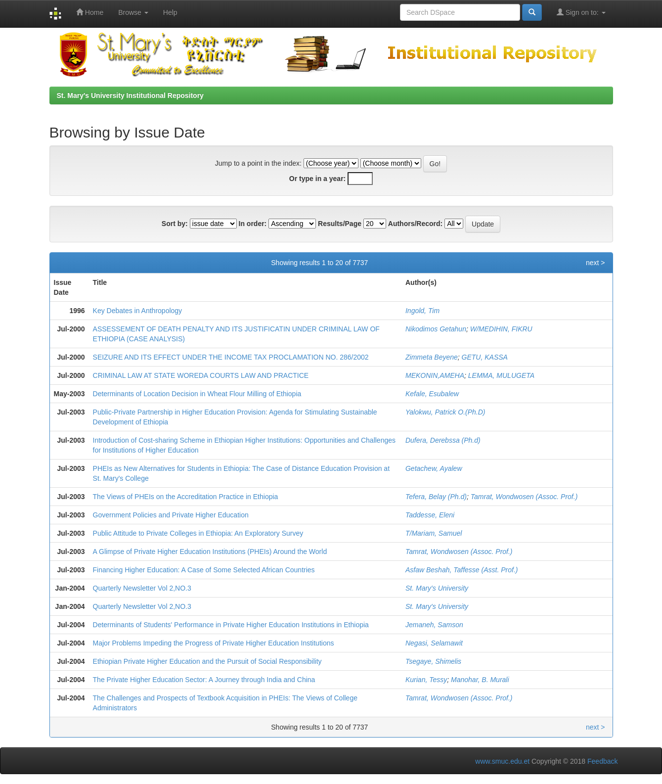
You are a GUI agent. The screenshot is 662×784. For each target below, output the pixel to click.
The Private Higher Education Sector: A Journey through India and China (204, 680)
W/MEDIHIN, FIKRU (501, 329)
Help (170, 12)
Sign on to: (581, 12)
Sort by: (175, 224)
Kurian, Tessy (426, 680)
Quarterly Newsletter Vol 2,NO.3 (142, 588)
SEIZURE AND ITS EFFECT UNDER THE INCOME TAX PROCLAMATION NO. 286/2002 (231, 357)
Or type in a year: (317, 179)
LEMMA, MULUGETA (501, 375)
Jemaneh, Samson (434, 625)
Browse (133, 12)
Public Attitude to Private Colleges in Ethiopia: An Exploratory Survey (198, 533)
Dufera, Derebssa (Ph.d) (443, 440)
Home (89, 12)
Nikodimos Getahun (435, 329)
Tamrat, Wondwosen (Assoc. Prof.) (524, 497)
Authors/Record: (415, 224)
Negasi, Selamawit (434, 643)
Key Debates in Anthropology (137, 311)
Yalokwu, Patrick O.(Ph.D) (445, 412)
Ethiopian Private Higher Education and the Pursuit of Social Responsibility (207, 661)
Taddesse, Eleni (429, 515)
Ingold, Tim (422, 311)
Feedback (602, 761)
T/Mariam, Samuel (433, 533)
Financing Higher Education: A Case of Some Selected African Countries (204, 570)
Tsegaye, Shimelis (433, 661)
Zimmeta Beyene (431, 357)
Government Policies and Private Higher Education (171, 515)
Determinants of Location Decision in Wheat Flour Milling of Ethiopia (197, 394)
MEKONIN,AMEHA (434, 375)
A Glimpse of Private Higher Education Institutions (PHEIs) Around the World (210, 551)
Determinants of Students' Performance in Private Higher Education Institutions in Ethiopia (231, 625)
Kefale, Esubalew (432, 394)
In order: (253, 224)
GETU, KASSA (485, 357)
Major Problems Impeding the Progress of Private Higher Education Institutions (213, 643)
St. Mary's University (436, 588)
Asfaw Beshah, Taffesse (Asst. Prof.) (461, 570)
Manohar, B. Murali (480, 680)
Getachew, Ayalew (433, 468)
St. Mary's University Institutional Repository (130, 95)
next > (595, 263)
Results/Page (339, 224)
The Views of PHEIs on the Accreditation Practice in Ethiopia (185, 497)
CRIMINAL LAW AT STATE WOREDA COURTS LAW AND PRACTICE (201, 375)
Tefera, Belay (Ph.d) (436, 497)
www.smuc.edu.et (502, 761)
